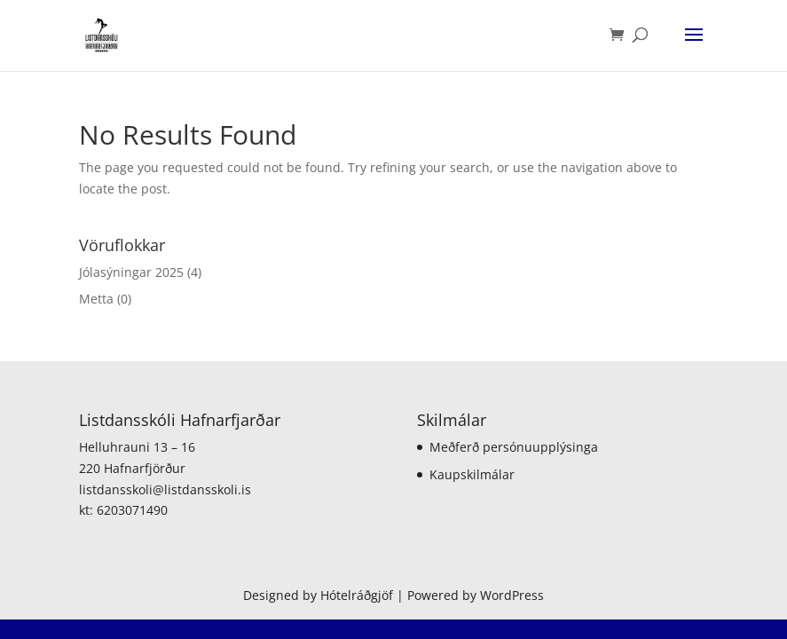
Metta (96, 298)
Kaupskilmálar (472, 474)
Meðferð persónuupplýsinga (513, 446)
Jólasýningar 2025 (131, 272)
